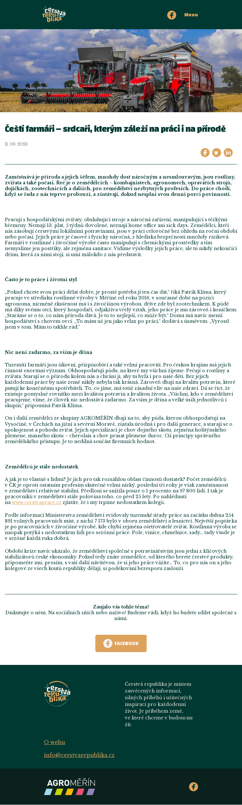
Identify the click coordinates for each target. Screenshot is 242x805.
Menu (191, 15)
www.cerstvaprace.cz (36, 502)
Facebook (121, 643)
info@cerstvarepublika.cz (79, 755)
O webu (54, 742)
